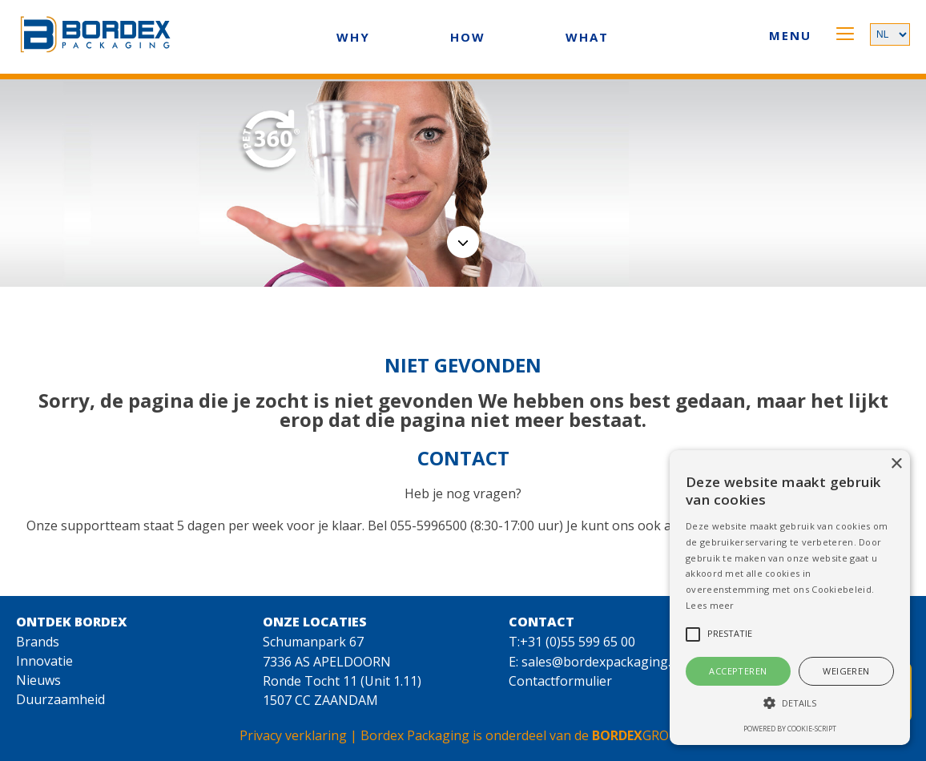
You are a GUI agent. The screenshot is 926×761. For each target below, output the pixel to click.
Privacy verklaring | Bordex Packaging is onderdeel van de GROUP (463, 735)
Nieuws (38, 680)
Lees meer (710, 605)
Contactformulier (560, 681)
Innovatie (44, 661)
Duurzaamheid (60, 699)
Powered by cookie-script (789, 728)
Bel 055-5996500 (417, 525)
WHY (353, 37)
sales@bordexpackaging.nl (601, 661)
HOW (467, 37)
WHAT (587, 37)
